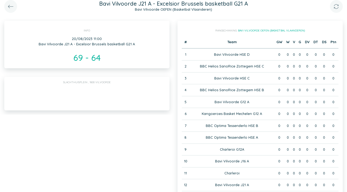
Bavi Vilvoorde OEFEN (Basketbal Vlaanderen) (271, 30)
